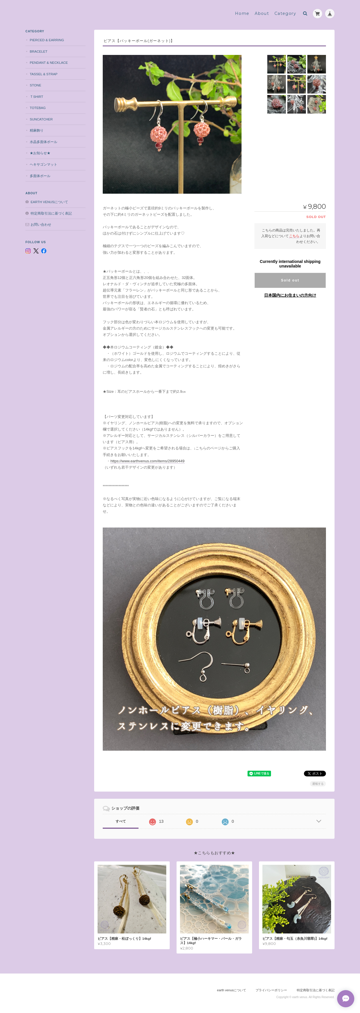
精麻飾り (36, 130)
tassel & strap (44, 74)
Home (242, 13)
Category (285, 13)
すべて (121, 821)
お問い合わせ (41, 224)
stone (35, 85)
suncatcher (41, 119)
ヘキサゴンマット (43, 164)
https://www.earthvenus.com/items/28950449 (147, 461)
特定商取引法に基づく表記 (51, 213)
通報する (318, 783)
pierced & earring (47, 40)
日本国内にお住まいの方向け (290, 295)
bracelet (39, 51)
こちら (294, 236)
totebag (38, 108)
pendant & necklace (49, 62)
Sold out (290, 280)
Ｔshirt (36, 96)
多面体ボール (40, 176)
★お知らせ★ (40, 153)
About (262, 13)
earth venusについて (49, 202)
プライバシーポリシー (271, 990)
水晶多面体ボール (43, 142)
